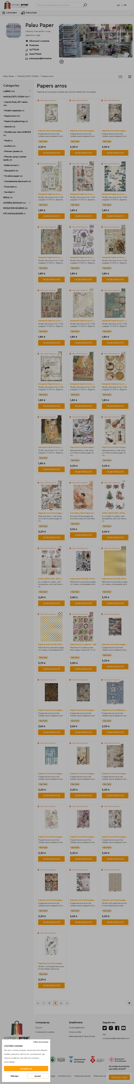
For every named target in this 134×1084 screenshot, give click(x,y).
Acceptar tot (26, 1068)
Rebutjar (14, 1076)
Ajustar (37, 1076)
